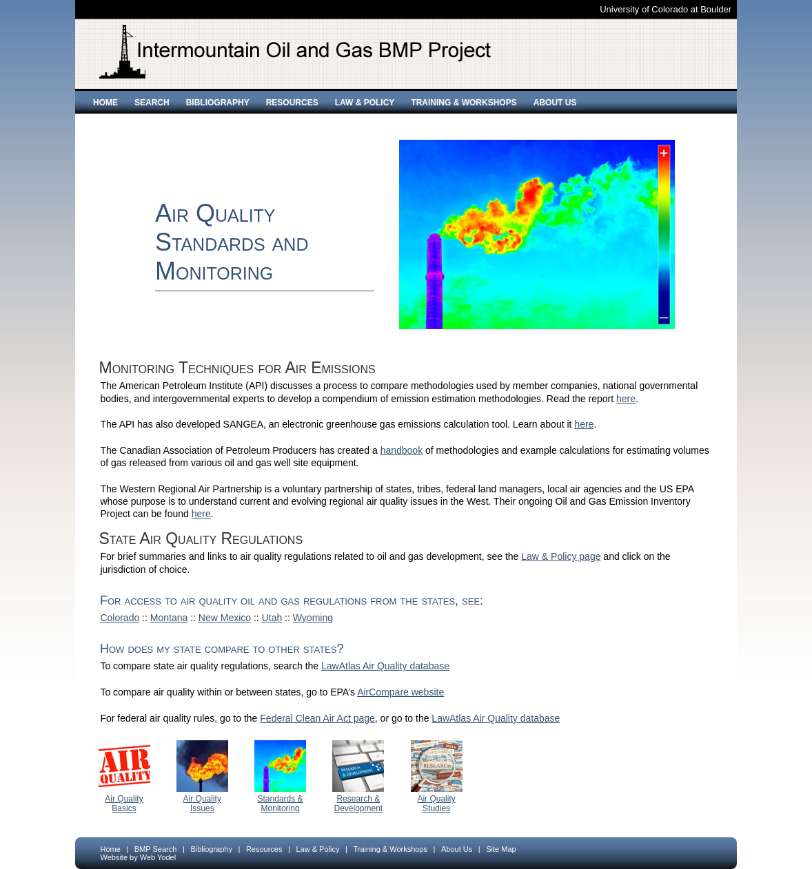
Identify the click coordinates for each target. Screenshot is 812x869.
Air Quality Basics (124, 803)
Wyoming (313, 617)
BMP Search (155, 849)
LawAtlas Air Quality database (385, 665)
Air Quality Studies (436, 803)
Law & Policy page (560, 556)
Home (105, 102)
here (626, 398)
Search (152, 102)
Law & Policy (365, 102)
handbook (401, 450)
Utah (272, 617)
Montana (168, 617)
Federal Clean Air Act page (317, 718)
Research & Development (358, 803)
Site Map (501, 849)
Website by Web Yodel (138, 857)
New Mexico (225, 617)
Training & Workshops (463, 102)
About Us (555, 102)
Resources (292, 102)
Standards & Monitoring (280, 803)
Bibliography (218, 102)
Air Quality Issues (202, 803)
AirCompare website (400, 692)
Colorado (119, 617)
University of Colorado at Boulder (665, 9)
